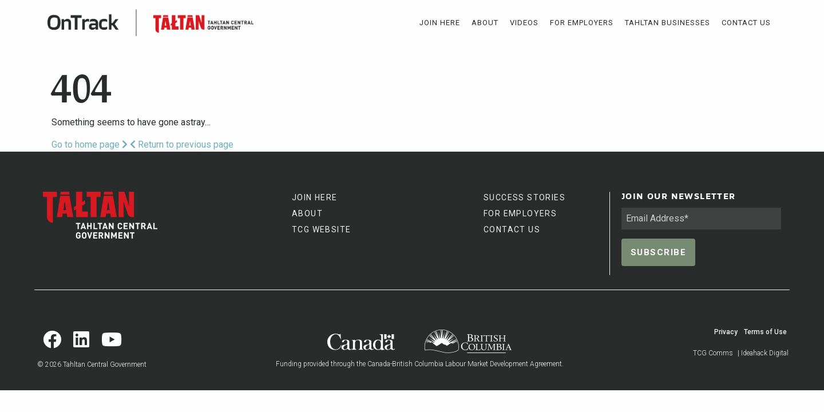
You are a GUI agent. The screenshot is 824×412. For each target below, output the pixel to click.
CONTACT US (512, 229)
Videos (524, 22)
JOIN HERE (315, 197)
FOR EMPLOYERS (520, 213)
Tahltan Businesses (667, 22)
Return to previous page (181, 144)
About (485, 22)
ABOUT (307, 213)
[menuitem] (440, 22)
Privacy (726, 332)
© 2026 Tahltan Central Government (91, 364)
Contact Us (746, 22)
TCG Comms (713, 353)
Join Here (439, 22)
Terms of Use (765, 332)
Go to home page (90, 144)
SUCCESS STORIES (524, 197)
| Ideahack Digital (763, 353)
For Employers (581, 22)
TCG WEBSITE (321, 229)
